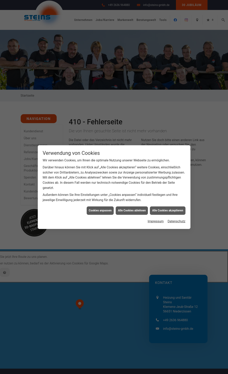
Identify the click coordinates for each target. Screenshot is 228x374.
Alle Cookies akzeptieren (167, 182)
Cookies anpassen (100, 182)
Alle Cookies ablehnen (132, 182)
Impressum (156, 193)
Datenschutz (176, 193)
